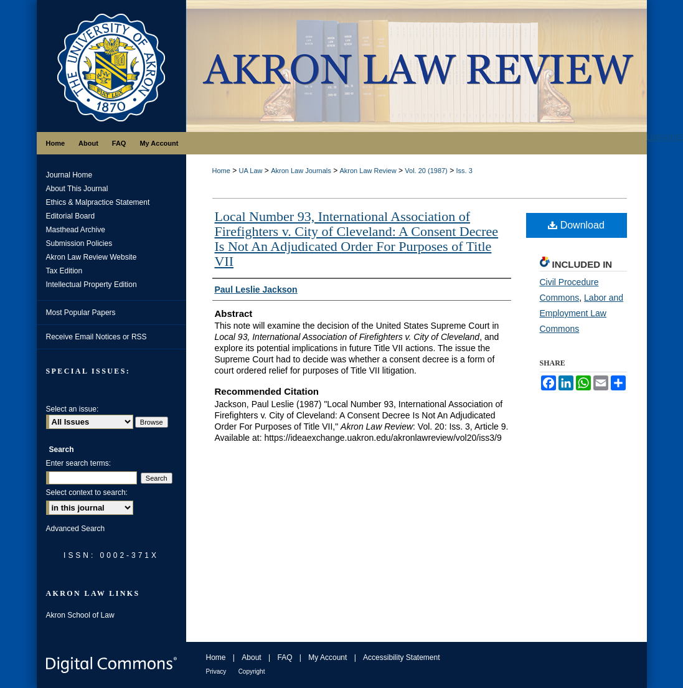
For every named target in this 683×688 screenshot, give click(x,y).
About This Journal (77, 188)
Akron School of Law (80, 615)
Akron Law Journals (301, 170)
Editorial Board (70, 216)
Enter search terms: (78, 463)
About (251, 657)
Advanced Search (75, 528)
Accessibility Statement (401, 657)
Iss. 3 (464, 170)
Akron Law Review (367, 170)
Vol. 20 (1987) (426, 170)
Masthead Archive (75, 229)
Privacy (216, 671)
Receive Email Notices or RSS (96, 336)
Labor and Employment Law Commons (582, 313)
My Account (327, 657)
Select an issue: (72, 409)
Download (576, 225)
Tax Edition (64, 270)
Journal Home (69, 175)
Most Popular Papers (81, 312)
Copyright (251, 671)
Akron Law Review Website (91, 257)
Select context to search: (87, 492)
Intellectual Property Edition (91, 284)
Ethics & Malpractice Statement (98, 202)
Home (221, 170)
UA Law (251, 170)
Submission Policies (79, 243)
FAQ (284, 657)
